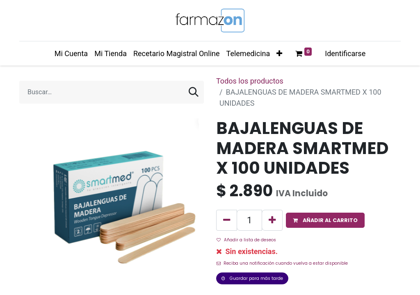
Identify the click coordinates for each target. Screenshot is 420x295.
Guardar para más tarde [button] (252, 278)
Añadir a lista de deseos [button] (246, 240)
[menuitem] (71, 53)
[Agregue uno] (272, 220)
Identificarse (345, 53)
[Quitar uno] (226, 220)
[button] (279, 53)
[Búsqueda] (193, 92)
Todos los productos (249, 81)
